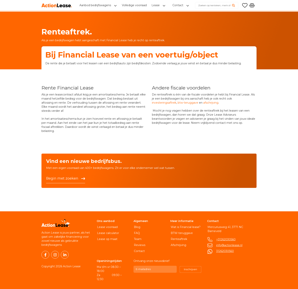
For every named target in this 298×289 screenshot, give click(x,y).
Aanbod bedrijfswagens (95, 6)
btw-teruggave (188, 102)
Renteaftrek (178, 239)
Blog (136, 227)
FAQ (136, 233)
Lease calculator (108, 233)
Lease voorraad (107, 227)
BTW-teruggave (181, 233)
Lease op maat (107, 239)
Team (137, 239)
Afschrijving (178, 245)
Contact (138, 251)
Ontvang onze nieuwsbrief (151, 261)
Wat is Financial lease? (185, 227)
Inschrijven (190, 269)
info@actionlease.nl (229, 245)
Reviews (139, 245)
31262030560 (224, 251)
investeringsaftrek (164, 102)
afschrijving (210, 102)
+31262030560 (225, 239)
